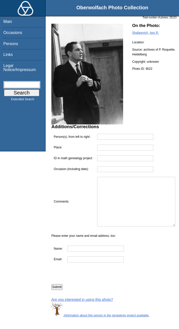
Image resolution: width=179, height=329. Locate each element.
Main (7, 21)
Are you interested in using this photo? (82, 311)
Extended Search (22, 100)
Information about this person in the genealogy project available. (100, 326)
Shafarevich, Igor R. (145, 33)
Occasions (12, 32)
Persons (10, 44)
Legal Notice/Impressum (19, 67)
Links (8, 54)
